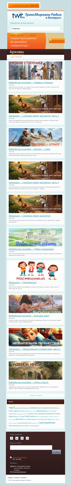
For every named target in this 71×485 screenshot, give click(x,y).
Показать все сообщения (36, 395)
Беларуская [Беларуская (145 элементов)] (18, 408)
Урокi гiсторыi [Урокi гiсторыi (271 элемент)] (19, 416)
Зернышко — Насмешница (22, 282)
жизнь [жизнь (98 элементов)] (36, 419)
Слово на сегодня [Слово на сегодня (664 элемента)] (36, 413)
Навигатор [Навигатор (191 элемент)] (12, 414)
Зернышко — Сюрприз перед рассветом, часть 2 (34, 182)
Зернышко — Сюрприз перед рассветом (29, 215)
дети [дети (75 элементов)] (14, 419)
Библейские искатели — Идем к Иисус (29, 382)
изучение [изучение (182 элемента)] (41, 419)
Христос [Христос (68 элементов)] (39, 416)
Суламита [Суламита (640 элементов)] (49, 413)
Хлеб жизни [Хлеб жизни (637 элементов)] (30, 416)
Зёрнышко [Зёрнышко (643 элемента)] (41, 411)
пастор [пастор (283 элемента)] (28, 423)
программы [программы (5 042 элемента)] (47, 422)
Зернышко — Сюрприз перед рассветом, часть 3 (34, 115)
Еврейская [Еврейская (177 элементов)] (23, 411)
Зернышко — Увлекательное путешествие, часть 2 (35, 349)
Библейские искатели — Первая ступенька (31, 82)
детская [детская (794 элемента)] (19, 419)
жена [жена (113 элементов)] (25, 419)
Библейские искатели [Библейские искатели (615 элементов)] (40, 408)
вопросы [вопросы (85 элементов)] (51, 416)
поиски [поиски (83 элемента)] (33, 423)
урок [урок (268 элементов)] (37, 426)
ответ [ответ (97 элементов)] (53, 419)
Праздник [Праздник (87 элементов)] (19, 414)
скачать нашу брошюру (19, 457)
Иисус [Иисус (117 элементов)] (48, 411)
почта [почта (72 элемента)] (37, 423)
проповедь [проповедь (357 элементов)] (13, 426)
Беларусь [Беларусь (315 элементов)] (26, 408)
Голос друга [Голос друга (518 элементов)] (14, 411)
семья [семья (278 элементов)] (26, 426)
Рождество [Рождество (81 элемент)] (25, 414)
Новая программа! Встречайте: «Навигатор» (24, 41)
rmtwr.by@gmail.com (20, 472)
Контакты (23, 477)
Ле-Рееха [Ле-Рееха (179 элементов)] (53, 411)
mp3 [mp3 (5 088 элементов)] (12, 407)
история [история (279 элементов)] (48, 419)
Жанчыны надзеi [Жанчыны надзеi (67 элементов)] (31, 411)
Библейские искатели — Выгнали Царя (29, 315)
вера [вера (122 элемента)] (42, 416)
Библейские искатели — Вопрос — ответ (29, 149)
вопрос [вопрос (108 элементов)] (46, 416)
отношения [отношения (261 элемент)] (21, 423)
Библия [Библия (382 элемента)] (53, 408)
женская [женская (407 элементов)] (30, 419)
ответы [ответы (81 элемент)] (15, 423)
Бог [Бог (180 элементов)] (58, 408)
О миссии (17, 477)
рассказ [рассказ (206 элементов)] (21, 426)
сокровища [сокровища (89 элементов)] (32, 426)
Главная (12, 56)
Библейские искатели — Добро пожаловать (31, 249)
